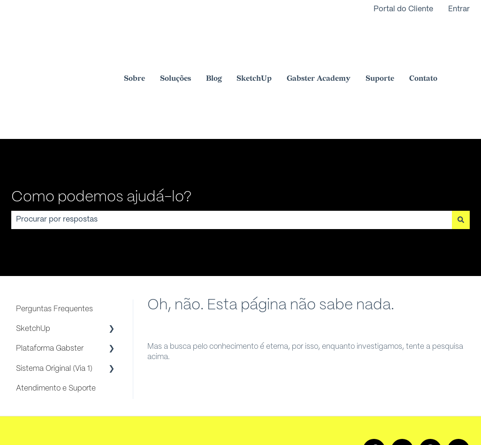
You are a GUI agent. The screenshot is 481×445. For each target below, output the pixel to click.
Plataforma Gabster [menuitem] (50, 278)
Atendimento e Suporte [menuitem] (56, 318)
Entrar (459, 9)
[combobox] (231, 149)
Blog (213, 43)
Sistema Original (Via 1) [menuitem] (54, 298)
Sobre (134, 43)
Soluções (175, 43)
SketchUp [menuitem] (33, 258)
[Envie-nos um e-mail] (458, 379)
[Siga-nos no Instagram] (402, 379)
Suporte (380, 43)
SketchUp (254, 43)
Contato (423, 43)
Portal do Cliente (403, 9)
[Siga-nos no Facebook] (374, 379)
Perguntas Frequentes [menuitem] (54, 238)
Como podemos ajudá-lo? (101, 127)
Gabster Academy (319, 43)
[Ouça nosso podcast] (430, 379)
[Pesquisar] (461, 149)
